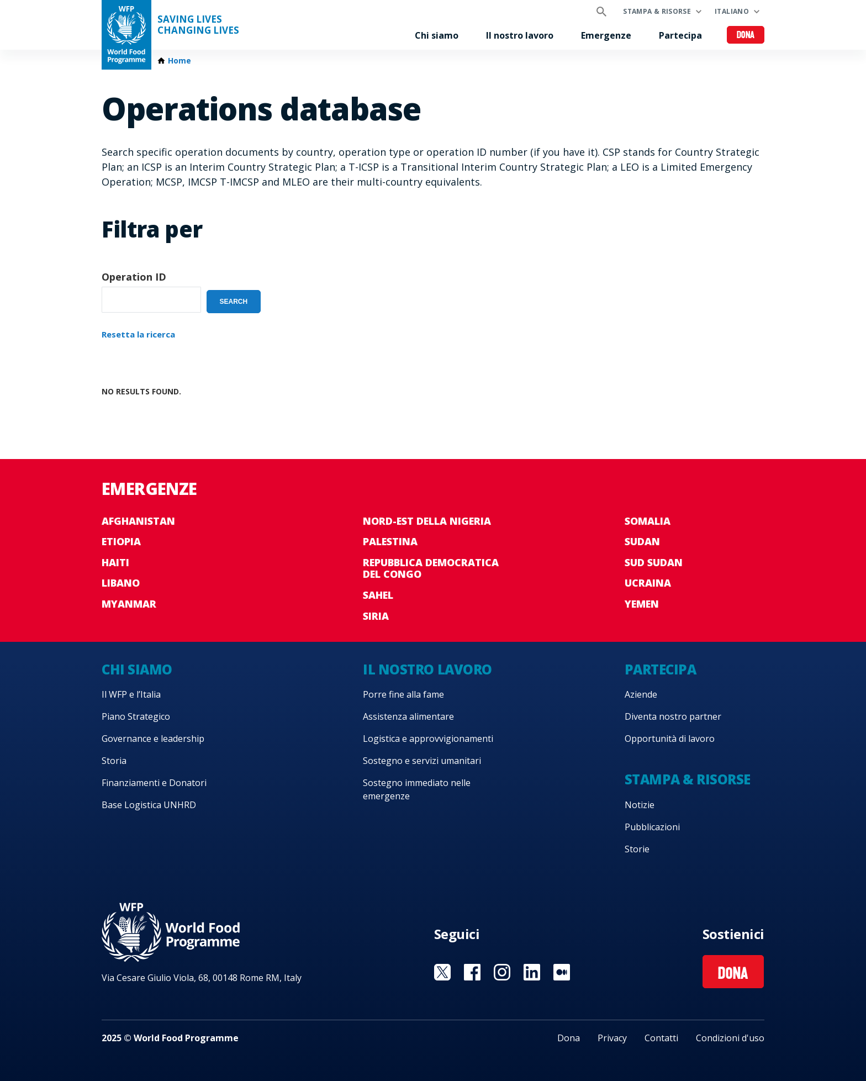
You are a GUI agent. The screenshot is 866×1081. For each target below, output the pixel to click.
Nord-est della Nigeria (427, 521)
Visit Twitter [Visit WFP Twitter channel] (442, 972)
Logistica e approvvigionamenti (428, 738)
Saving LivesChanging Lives (198, 25)
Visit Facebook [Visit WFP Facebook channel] (472, 972)
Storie (637, 849)
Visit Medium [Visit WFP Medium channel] (561, 972)
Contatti (661, 1038)
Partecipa (680, 35)
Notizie (639, 805)
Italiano (732, 11)
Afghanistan (138, 521)
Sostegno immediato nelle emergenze (417, 789)
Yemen (642, 603)
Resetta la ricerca (138, 334)
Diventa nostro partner (673, 716)
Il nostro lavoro (519, 35)
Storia (114, 761)
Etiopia (121, 541)
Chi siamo (436, 35)
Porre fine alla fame (403, 694)
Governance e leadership (153, 738)
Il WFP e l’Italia (131, 694)
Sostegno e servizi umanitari (422, 761)
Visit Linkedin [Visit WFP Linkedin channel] (532, 972)
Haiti (115, 562)
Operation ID (134, 276)
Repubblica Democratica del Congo (431, 568)
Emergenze (606, 35)
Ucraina (648, 582)
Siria (376, 616)
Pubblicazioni (652, 827)
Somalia (647, 521)
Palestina (390, 541)
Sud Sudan (654, 562)
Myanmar (129, 603)
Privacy (612, 1038)
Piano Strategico (136, 716)
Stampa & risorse (657, 11)
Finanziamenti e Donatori (154, 783)
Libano (121, 582)
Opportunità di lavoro (670, 738)
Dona (746, 35)
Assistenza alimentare (408, 716)
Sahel (378, 595)
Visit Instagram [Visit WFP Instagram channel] (502, 972)
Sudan (642, 541)
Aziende (641, 694)
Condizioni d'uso (730, 1038)
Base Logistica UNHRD (149, 805)
